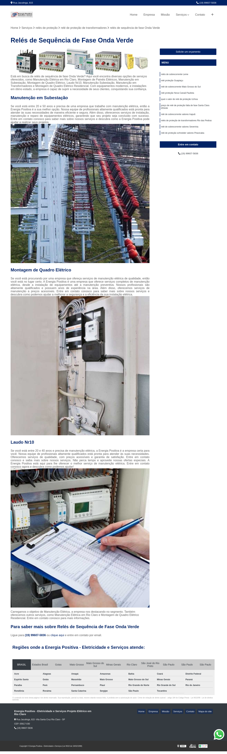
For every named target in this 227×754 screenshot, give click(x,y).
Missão (165, 14)
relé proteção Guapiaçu (172, 82)
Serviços (181, 14)
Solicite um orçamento (188, 52)
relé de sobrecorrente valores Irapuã (178, 119)
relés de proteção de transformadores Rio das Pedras (186, 125)
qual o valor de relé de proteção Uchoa (179, 102)
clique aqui (57, 635)
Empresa (149, 14)
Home (133, 14)
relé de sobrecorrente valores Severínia (179, 132)
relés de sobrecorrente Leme (174, 75)
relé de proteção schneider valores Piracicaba (182, 139)
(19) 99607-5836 (206, 2)
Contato (200, 14)
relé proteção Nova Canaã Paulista (177, 95)
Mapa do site (206, 712)
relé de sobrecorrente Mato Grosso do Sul (181, 88)
